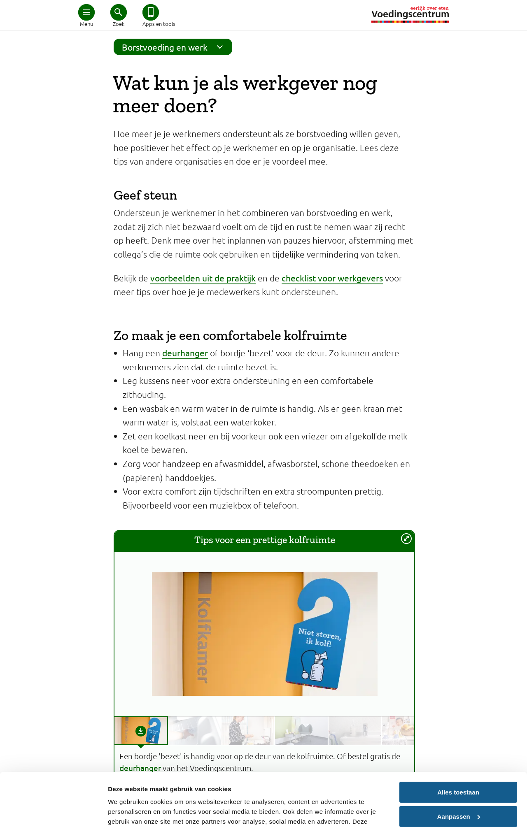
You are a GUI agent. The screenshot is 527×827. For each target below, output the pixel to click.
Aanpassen (458, 763)
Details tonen (127, 810)
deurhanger (185, 352)
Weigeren (458, 787)
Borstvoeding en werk (175, 47)
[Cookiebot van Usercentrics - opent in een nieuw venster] (53, 811)
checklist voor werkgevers (332, 277)
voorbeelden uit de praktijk (203, 277)
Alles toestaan (458, 739)
